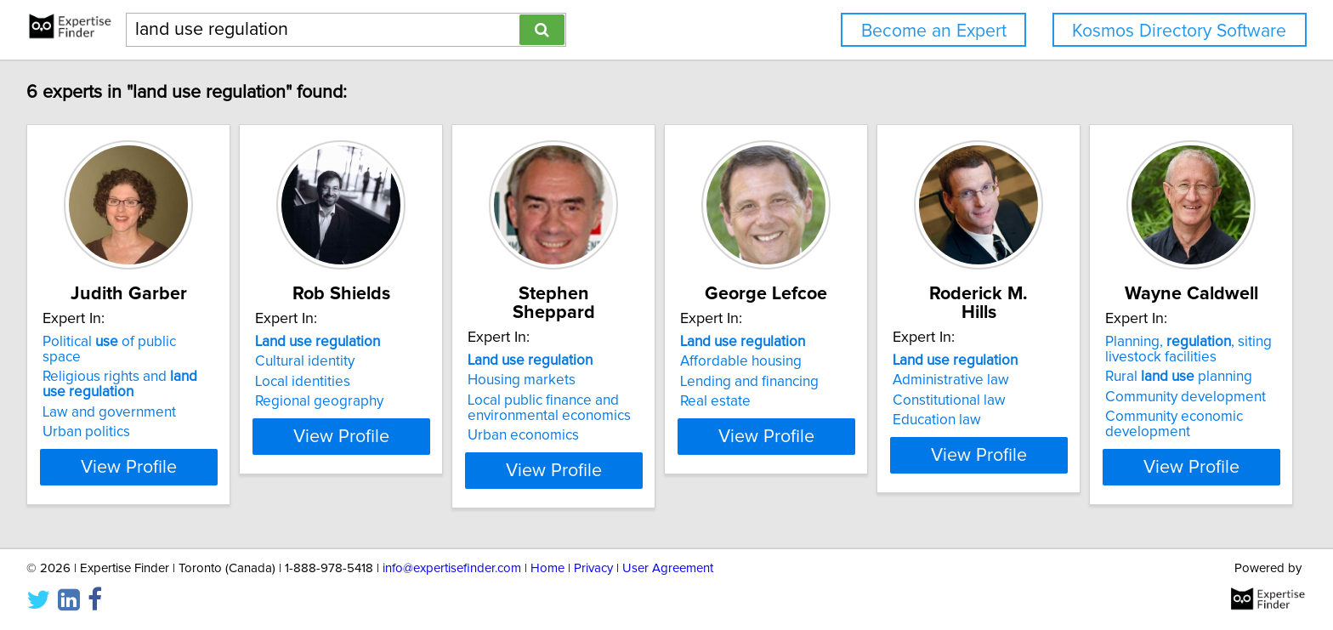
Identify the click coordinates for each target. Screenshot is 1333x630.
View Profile (153, 466)
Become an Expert (934, 31)
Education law (1109, 401)
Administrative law (1123, 361)
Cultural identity (350, 361)
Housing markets (609, 361)
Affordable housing (871, 361)
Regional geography (364, 401)
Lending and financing (879, 381)
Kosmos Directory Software (1179, 31)
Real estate (845, 401)
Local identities (347, 381)
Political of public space (132, 341)
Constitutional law (1121, 381)
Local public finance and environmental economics (636, 389)
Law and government (112, 397)
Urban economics (610, 416)
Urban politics (89, 416)
